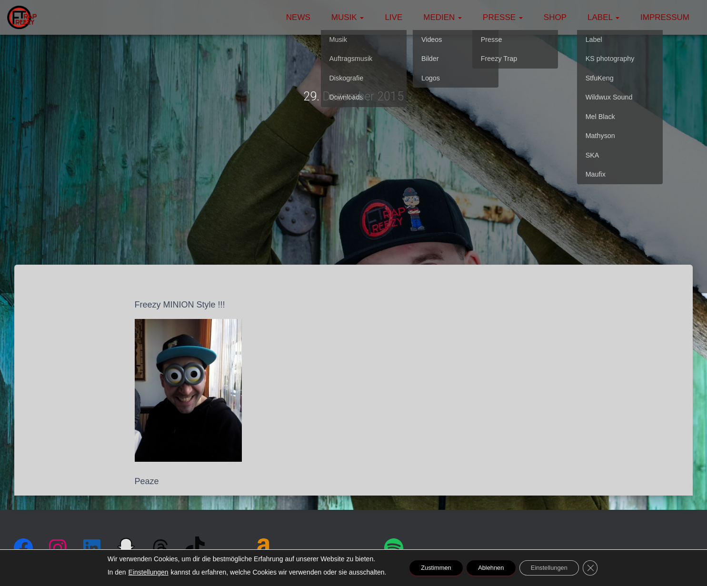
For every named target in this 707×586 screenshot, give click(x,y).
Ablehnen (490, 568)
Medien (442, 17)
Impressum (664, 17)
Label (603, 17)
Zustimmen (426, 568)
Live (393, 17)
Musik (347, 17)
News (298, 17)
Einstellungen (135, 572)
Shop (555, 17)
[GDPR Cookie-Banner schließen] (602, 567)
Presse (503, 17)
